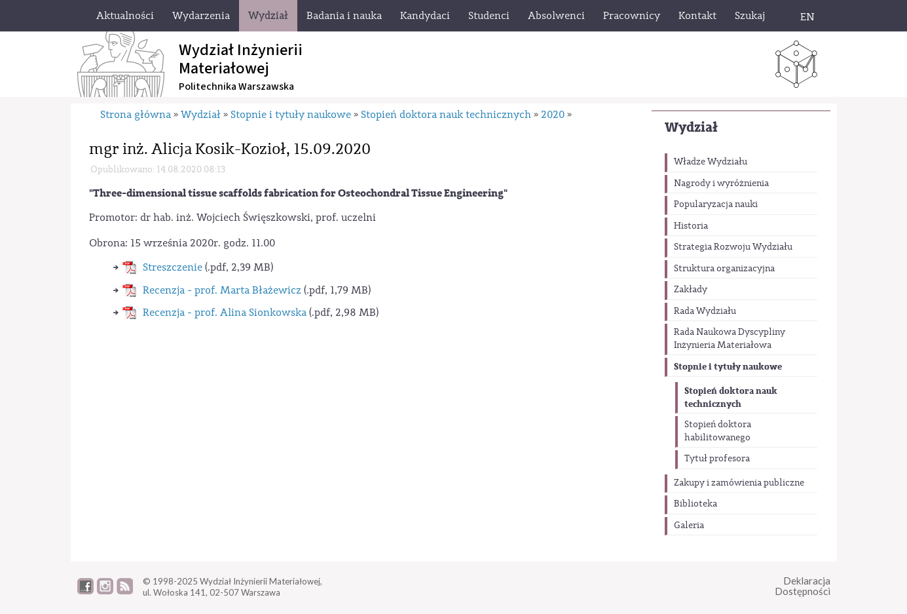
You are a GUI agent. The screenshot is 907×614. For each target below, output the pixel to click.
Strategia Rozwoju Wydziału (733, 247)
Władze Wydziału (710, 162)
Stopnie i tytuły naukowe (728, 366)
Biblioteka (695, 504)
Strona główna (135, 114)
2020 (553, 114)
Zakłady (690, 290)
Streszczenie (172, 267)
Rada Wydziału (705, 311)
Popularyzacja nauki (716, 204)
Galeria (689, 525)
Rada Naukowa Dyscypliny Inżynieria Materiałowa (729, 338)
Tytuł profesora (717, 459)
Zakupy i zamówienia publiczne (739, 483)
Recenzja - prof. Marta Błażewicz (222, 290)
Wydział (691, 127)
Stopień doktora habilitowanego (717, 431)
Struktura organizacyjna (724, 269)
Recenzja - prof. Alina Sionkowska (224, 312)
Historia (691, 226)
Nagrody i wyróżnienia (721, 183)
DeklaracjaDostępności (802, 586)
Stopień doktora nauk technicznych (730, 397)
